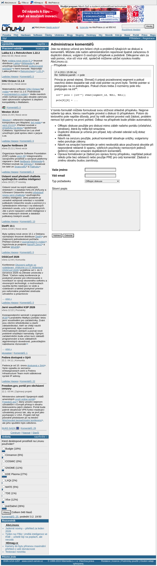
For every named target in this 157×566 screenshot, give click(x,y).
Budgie (7, 448)
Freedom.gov (9, 402)
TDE (6, 493)
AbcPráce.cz (52, 2)
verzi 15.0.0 (8, 125)
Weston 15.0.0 (10, 111)
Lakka (16, 63)
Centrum (15, 432)
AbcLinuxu (12, 525)
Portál (136, 35)
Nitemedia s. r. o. (69, 561)
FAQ (16, 35)
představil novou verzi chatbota (22, 193)
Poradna (6, 35)
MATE (7, 487)
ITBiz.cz (23, 2)
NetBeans (25, 161)
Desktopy (91, 35)
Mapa (152, 35)
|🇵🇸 (3, 107)
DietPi (38, 236)
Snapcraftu (20, 166)
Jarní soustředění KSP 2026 (18, 307)
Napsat (26, 432)
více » (8, 299)
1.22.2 (39, 71)
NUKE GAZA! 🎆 (10, 428)
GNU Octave (33, 89)
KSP (5, 317)
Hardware (25, 35)
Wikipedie (27, 63)
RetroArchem (27, 71)
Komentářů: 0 (27, 76)
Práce (144, 35)
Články (48, 35)
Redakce (105, 561)
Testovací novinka (15, 551)
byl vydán (36, 122)
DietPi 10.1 (8, 226)
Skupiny (80, 35)
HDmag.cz (36, 2)
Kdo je (118, 35)
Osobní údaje (147, 561)
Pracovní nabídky (12, 48)
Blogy (70, 35)
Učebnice (59, 35)
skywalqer (7, 353)
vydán (5, 91)
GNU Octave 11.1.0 (13, 81)
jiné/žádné (9, 506)
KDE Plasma (11, 474)
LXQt (6, 480)
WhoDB (15, 247)
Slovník (109, 35)
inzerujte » (42, 48)
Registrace (149, 38)
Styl (4, 38)
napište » (42, 44)
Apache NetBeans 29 (14, 145)
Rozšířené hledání (131, 29)
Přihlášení (134, 38)
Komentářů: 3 (27, 172)
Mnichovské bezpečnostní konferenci (22, 420)
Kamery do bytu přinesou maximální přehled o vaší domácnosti (25, 547)
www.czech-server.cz (32, 561)
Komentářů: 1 (20, 353)
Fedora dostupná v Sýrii (16, 357)
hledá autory (52, 27)
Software (37, 35)
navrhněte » (41, 436)
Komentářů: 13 (27, 221)
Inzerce (115, 561)
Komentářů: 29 (28, 428)
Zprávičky (8, 44)
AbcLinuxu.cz (8, 2)
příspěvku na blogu (12, 127)
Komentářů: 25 (10, 516)
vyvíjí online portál (24, 399)
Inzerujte (84, 27)
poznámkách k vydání (15, 94)
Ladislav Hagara (10, 76)
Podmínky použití (129, 561)
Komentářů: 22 (27, 381)
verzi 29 (21, 156)
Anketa (6, 436)
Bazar (127, 35)
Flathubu (34, 166)
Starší (35, 432)
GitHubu (28, 164)
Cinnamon (9, 455)
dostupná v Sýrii (35, 365)
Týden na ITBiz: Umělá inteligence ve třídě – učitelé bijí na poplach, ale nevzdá (26, 537)
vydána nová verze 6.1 (20, 60)
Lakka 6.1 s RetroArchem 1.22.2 (21, 52)
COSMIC (8, 461)
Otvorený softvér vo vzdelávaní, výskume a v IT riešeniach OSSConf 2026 (22, 267)
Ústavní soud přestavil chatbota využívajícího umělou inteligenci (21, 178)
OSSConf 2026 (10, 256)
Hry (100, 35)
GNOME (8, 467)
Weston (6, 120)
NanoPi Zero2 (34, 244)
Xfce (6, 499)
